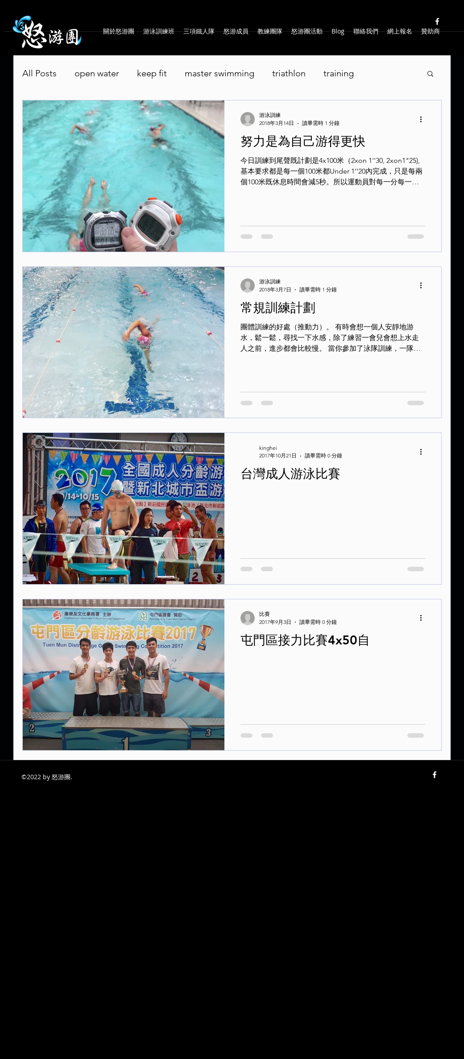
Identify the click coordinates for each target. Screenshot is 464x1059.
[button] (430, 74)
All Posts (39, 73)
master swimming (219, 73)
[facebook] (437, 21)
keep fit (152, 73)
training (338, 73)
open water (97, 73)
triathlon (289, 73)
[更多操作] (423, 119)
